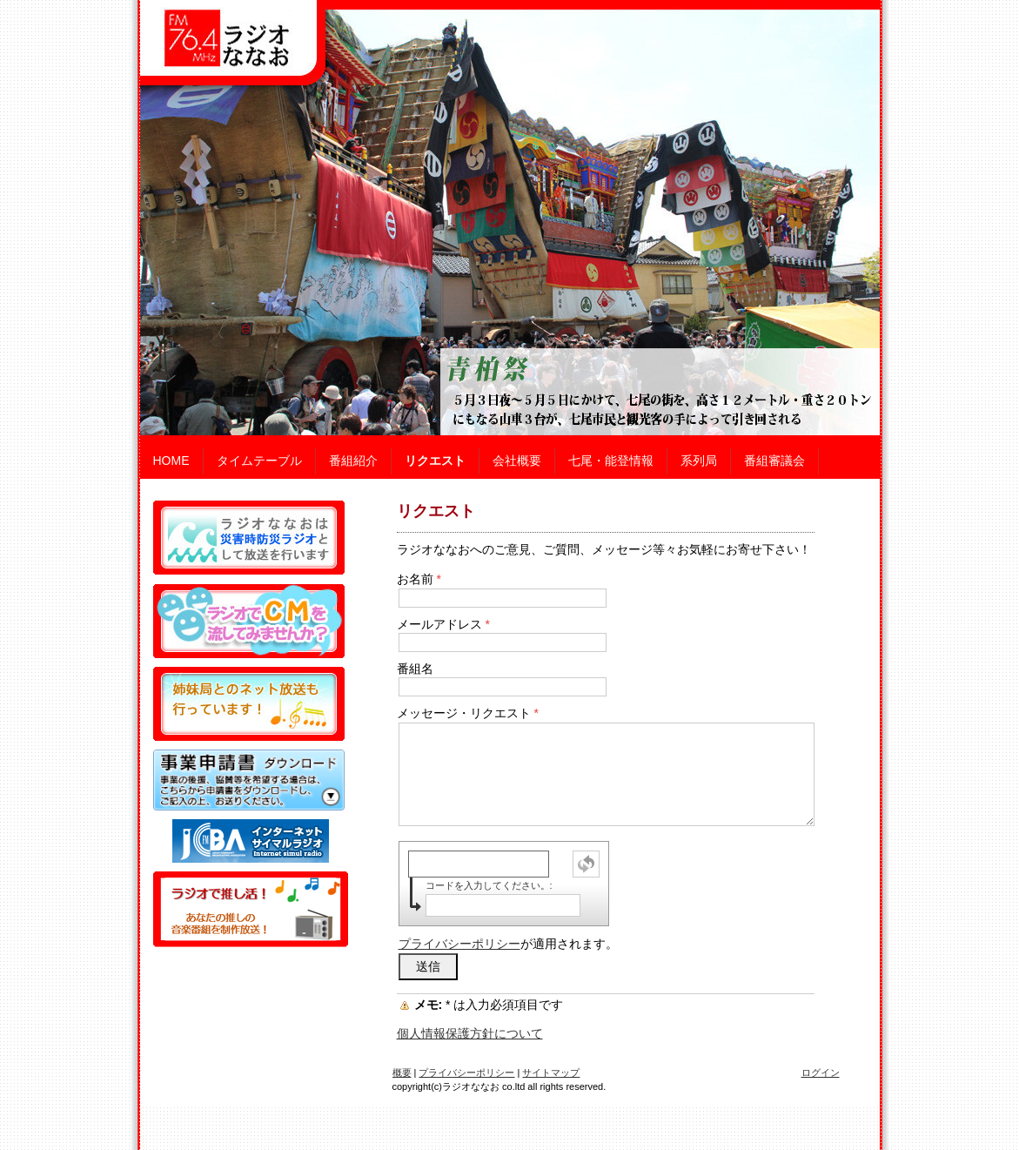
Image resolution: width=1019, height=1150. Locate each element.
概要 (402, 1072)
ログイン (820, 1072)
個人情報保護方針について (470, 1033)
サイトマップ (551, 1072)
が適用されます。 (508, 944)
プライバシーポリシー (459, 944)
